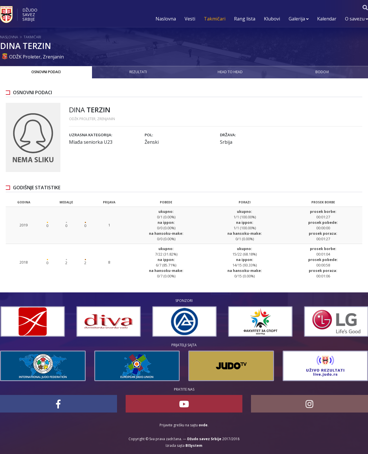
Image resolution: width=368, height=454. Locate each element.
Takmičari (214, 19)
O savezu (356, 19)
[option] (91, 321)
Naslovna (166, 19)
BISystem (193, 445)
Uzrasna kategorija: (90, 134)
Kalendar (326, 19)
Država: (228, 134)
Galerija (298, 19)
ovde (203, 425)
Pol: (149, 134)
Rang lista (244, 19)
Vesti (190, 19)
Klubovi (272, 19)
